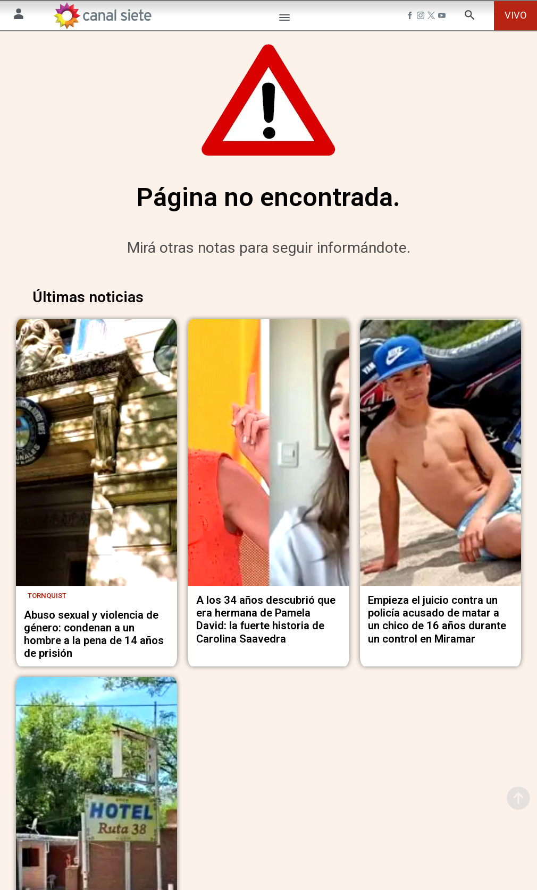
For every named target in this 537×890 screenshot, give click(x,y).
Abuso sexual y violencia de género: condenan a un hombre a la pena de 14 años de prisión (94, 638)
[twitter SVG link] (432, 17)
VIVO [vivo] (516, 15)
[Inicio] (102, 15)
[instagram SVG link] (421, 17)
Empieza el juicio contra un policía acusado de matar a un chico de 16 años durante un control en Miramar (437, 624)
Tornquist (47, 600)
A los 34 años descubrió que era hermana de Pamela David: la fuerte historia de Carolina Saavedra (265, 624)
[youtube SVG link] (443, 17)
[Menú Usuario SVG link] (18, 15)
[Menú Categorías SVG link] (284, 19)
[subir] (518, 798)
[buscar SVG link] (469, 16)
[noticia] (96, 460)
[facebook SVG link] (411, 17)
